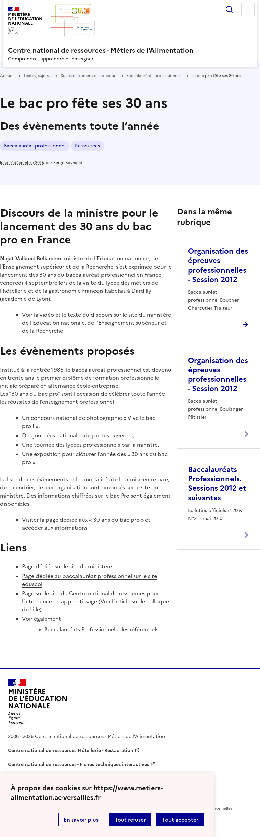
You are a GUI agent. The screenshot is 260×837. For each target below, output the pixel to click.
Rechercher (229, 9)
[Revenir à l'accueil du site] (38, 702)
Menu (248, 9)
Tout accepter (180, 820)
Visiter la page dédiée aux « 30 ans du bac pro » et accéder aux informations (86, 524)
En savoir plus (81, 820)
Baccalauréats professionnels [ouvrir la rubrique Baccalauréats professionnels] (154, 76)
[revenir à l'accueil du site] (130, 50)
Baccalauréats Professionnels (81, 629)
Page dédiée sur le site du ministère (67, 566)
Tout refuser (130, 820)
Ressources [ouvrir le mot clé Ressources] (87, 145)
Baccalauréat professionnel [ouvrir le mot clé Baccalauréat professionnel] (35, 145)
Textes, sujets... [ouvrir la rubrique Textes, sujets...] (37, 76)
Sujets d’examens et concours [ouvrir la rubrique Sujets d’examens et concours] (89, 76)
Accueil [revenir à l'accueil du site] (7, 76)
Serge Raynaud (67, 163)
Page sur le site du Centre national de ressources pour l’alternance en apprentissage (90, 597)
